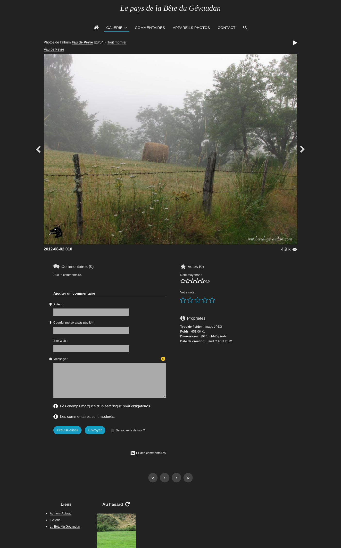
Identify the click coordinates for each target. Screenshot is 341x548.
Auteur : (58, 304)
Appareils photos (191, 28)
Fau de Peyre (82, 42)
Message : (60, 359)
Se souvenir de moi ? (130, 430)
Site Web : (60, 340)
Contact (226, 28)
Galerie (114, 28)
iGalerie (55, 520)
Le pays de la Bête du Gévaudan (170, 8)
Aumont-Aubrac (60, 513)
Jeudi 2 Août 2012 (219, 341)
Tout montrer (116, 42)
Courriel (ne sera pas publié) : (73, 322)
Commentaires (150, 28)
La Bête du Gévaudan (65, 526)
